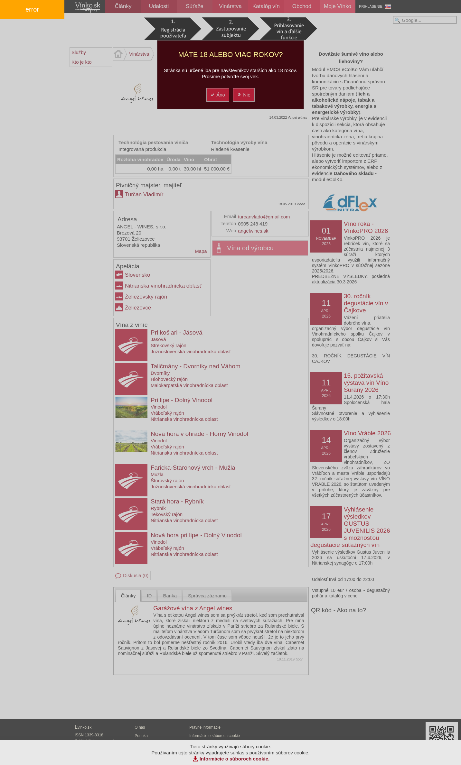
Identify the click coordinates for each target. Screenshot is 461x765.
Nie (243, 94)
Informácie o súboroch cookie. (235, 758)
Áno (217, 94)
